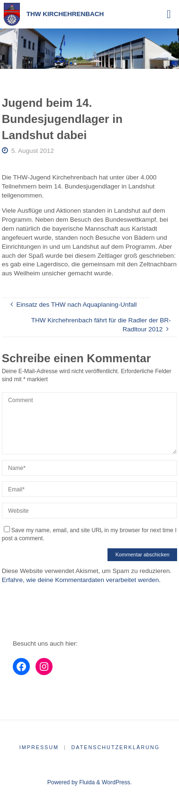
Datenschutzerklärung (116, 747)
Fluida (86, 782)
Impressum (39, 747)
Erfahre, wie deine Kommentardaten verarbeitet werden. (81, 579)
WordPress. (117, 782)
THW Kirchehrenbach (65, 14)
